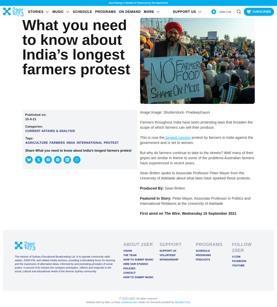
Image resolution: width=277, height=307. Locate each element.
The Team (130, 255)
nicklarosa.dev (129, 302)
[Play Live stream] (214, 12)
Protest (111, 142)
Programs (105, 12)
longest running (178, 137)
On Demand (130, 12)
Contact (129, 272)
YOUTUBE (238, 265)
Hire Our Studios (135, 264)
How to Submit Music (138, 259)
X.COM (236, 256)
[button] (29, 159)
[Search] (239, 11)
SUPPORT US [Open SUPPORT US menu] (187, 12)
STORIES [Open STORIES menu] (38, 12)
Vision (127, 250)
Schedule (82, 12)
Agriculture (36, 142)
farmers (57, 142)
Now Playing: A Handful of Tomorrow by (138, 3)
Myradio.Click (182, 302)
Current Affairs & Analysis (50, 131)
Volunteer (167, 255)
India (70, 142)
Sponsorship (169, 259)
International (89, 142)
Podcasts (203, 259)
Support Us (168, 250)
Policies (129, 268)
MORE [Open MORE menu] (152, 12)
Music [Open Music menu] (61, 12)
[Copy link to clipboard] (77, 159)
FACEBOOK (239, 261)
